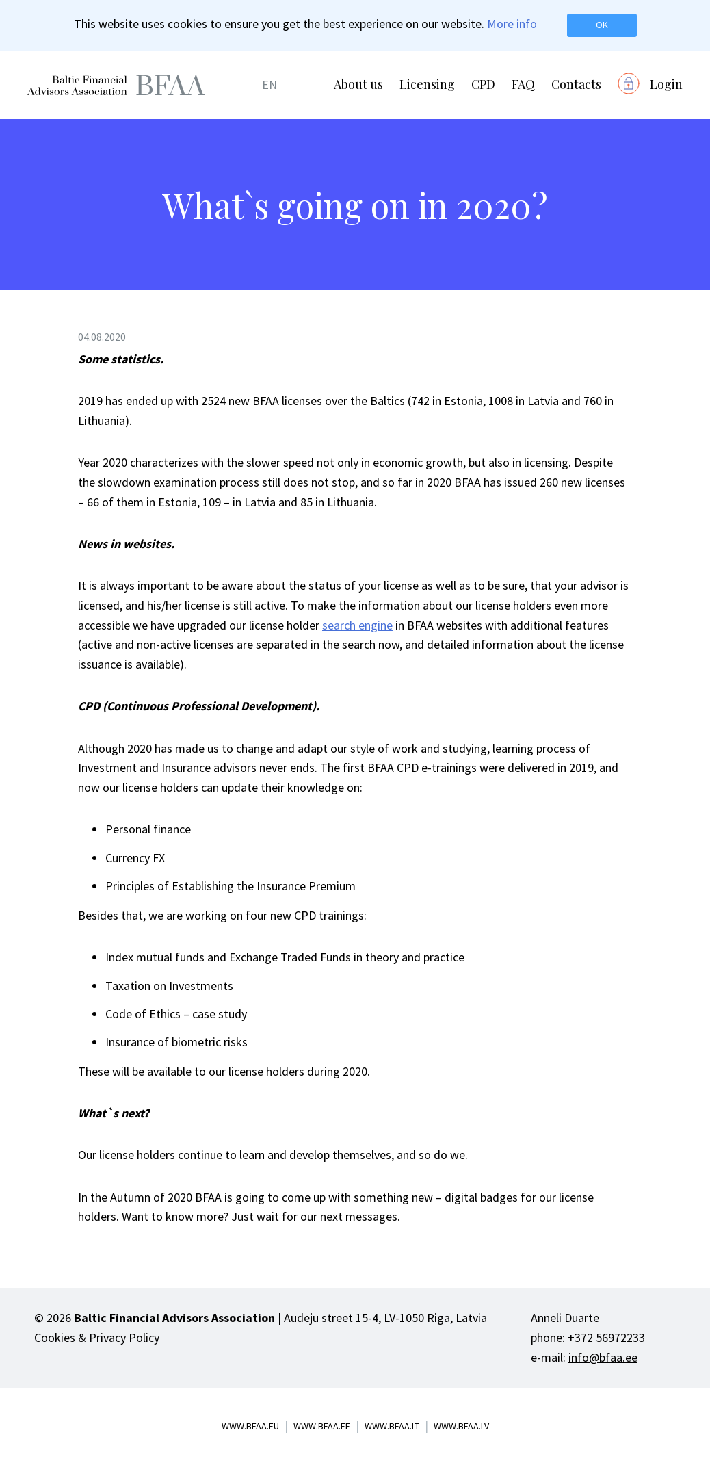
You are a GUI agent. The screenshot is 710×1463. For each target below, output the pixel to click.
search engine (357, 625)
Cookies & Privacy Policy (96, 1337)
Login (666, 84)
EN (269, 84)
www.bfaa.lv (461, 1426)
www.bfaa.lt (392, 1426)
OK (602, 24)
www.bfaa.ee (321, 1426)
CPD (483, 84)
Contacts (576, 84)
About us (358, 84)
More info (512, 23)
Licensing (427, 84)
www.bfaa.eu (250, 1426)
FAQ (523, 84)
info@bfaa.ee (602, 1357)
